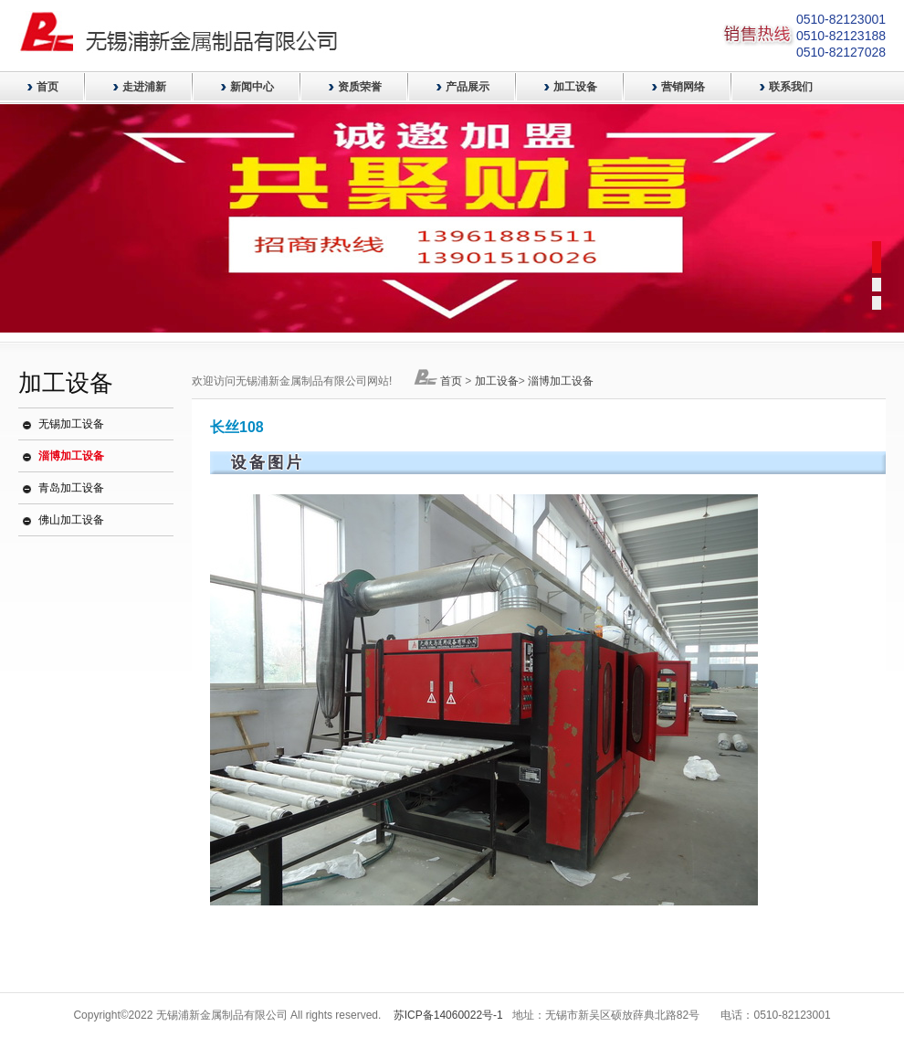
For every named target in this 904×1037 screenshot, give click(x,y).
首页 (47, 86)
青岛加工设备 (71, 487)
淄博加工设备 (71, 456)
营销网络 (683, 86)
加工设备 (575, 86)
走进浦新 (144, 86)
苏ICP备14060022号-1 (448, 1015)
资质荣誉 (360, 86)
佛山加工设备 (71, 519)
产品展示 (467, 86)
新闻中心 (252, 86)
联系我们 (791, 86)
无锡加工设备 (71, 424)
